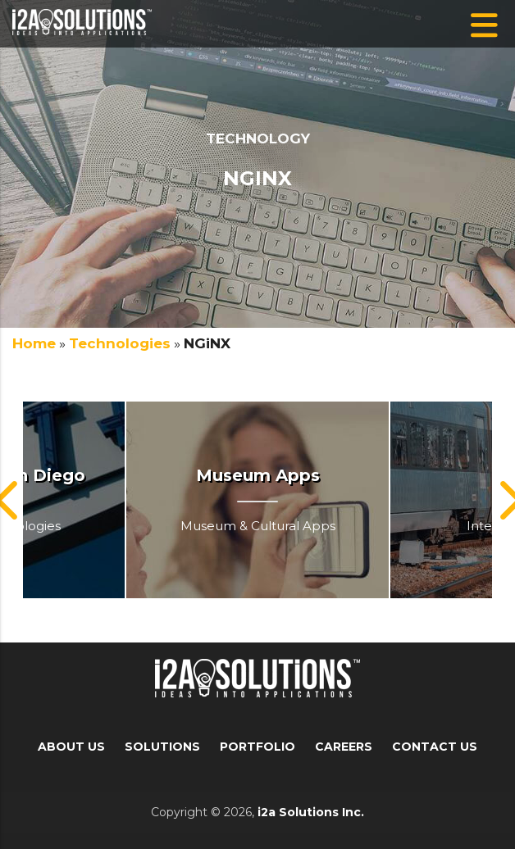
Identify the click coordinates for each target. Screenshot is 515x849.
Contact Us (434, 746)
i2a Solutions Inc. (311, 812)
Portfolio (257, 746)
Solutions (162, 746)
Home (34, 343)
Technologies (120, 343)
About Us (71, 746)
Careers (343, 746)
